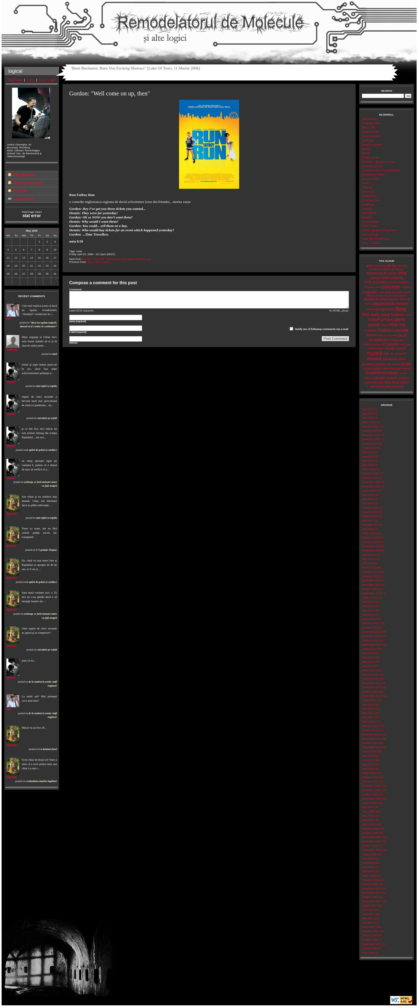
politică (396, 364)
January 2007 (370, 935)
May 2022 (367, 413)
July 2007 (367, 909)
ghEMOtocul (369, 118)
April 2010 (368, 768)
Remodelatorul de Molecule (209, 24)
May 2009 (367, 815)
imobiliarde (370, 330)
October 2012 (370, 640)
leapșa (394, 339)
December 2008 (371, 837)
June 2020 (368, 494)
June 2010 (368, 760)
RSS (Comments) (27, 183)
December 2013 (371, 580)
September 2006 (371, 943)
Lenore (366, 148)
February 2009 (370, 828)
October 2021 (370, 443)
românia (389, 372)
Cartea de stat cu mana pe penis (381, 170)
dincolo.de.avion (375, 299)
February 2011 (370, 725)
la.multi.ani (379, 339)
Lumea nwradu (370, 157)
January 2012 (370, 678)
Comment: (75, 289)
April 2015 (368, 529)
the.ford (392, 382)
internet (371, 335)
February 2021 (370, 473)
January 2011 (370, 730)
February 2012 (370, 674)
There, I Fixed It (371, 242)
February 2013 (370, 623)
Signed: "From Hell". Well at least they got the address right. (117, 258)
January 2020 (370, 511)
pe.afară (368, 364)
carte (385, 278)
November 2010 (371, 738)
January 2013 (370, 627)
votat (372, 386)
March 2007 (369, 926)
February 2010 (370, 777)
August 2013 (369, 597)
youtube (398, 386)
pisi (389, 364)
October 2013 (370, 588)
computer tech (372, 287)
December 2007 (371, 888)
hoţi (402, 325)
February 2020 (370, 507)
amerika (402, 265)
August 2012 (369, 648)
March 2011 (369, 721)
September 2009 (371, 798)
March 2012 (369, 670)
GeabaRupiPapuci (381, 319)
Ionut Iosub (368, 191)
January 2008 (370, 884)
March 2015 (369, 533)
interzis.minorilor (387, 335)
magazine (392, 344)
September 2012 (371, 644)
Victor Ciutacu (370, 225)
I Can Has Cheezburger (375, 238)
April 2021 (368, 464)
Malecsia (367, 187)
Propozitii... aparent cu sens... (379, 161)
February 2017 (370, 524)
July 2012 (367, 653)
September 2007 (371, 901)
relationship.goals (391, 368)
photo (380, 364)
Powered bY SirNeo (373, 174)
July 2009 (367, 807)
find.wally (370, 314)
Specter (11, 513)
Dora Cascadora (371, 135)
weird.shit (383, 386)
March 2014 (369, 567)
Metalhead (368, 204)
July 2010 (367, 755)
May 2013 (367, 610)
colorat (391, 281)
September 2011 (371, 695)
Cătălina (11, 349)
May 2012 (367, 661)
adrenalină (380, 265)
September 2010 (371, 747)
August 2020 (369, 490)
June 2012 (368, 657)
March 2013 (369, 618)
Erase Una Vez (370, 131)
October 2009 (370, 794)
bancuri (399, 269)
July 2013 (367, 601)
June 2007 (368, 914)
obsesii (374, 358)
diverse (394, 299)
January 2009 (370, 832)
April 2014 (368, 563)
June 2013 (368, 606)
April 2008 (368, 871)
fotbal (385, 315)
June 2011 (368, 708)
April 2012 (368, 665)
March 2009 (369, 824)
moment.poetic (376, 348)
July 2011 (367, 704)
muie (389, 348)
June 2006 (368, 952)
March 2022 (369, 422)
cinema (396, 277)
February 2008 (370, 879)
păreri (402, 358)
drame (368, 303)
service (391, 378)
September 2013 (371, 593)
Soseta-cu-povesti (372, 144)
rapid (376, 368)
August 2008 (369, 854)
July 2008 (367, 858)
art (392, 269)
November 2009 (371, 789)
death (399, 292)
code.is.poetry (375, 282)
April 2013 (368, 614)
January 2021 (370, 477)
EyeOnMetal (369, 212)
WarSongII (368, 140)
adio (369, 266)
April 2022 (368, 417)
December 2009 (371, 785)
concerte (390, 287)
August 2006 (369, 948)
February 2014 (370, 571)
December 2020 (371, 481)
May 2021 (367, 460)
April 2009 (368, 819)
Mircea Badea (370, 221)
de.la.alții (390, 292)
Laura (365, 183)
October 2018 (370, 516)
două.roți (405, 299)
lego (401, 339)
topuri (404, 382)
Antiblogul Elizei (371, 123)
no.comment (398, 353)
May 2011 (367, 712)
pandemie (389, 359)
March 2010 (369, 772)
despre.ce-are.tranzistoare (390, 295)
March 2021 (369, 469)
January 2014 (370, 576)
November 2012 (371, 635)
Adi (8, 318)
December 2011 (371, 683)
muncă (400, 348)
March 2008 (369, 875)
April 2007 (368, 922)
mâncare (405, 344)
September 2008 (371, 849)
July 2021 (367, 452)
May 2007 (367, 918)
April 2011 (368, 717)
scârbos (368, 377)
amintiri (373, 269)
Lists (30, 80)
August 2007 (369, 905)
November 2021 (371, 439)
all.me (392, 266)
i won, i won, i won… (99, 261)
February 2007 (370, 931)
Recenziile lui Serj (372, 165)
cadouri (375, 277)
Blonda (366, 153)
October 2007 (370, 896)
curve (381, 292)
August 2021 (369, 447)
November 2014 (371, 550)
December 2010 (371, 734)
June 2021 (368, 456)
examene (401, 304)
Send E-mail (23, 199)
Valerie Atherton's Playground (379, 230)
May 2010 (367, 764)
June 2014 (368, 554)
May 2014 (367, 558)
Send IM (20, 191)
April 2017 (368, 520)
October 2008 (370, 845)
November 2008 (371, 841)
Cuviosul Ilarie (370, 178)
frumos (397, 314)
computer (402, 282)
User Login (47, 80)
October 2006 (370, 939)
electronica (383, 303)
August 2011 (369, 700)
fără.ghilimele (385, 309)
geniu (400, 319)
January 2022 (370, 430)
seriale (379, 378)
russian (403, 373)
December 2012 (371, 631)
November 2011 (371, 687)
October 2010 (370, 742)
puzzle (367, 368)
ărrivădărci (384, 269)
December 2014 (371, 546)
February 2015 (370, 537)
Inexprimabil (369, 195)
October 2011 (370, 691)
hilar (393, 324)
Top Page (14, 80)
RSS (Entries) (24, 175)
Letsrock (367, 208)
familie (370, 309)
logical (10, 381)
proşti (406, 363)
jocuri (402, 335)
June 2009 (368, 811)
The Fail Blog (369, 234)
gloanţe (374, 325)
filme (400, 309)
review (406, 368)
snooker (403, 377)
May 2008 (367, 866)
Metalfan (367, 217)
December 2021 (371, 434)
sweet (367, 382)
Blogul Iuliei (368, 127)
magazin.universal (373, 344)
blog (402, 273)
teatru (374, 382)
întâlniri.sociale (393, 330)
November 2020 (371, 486)
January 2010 (370, 781)
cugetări (370, 292)
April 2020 (368, 503)
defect (406, 292)
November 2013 (371, 584)
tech (382, 382)
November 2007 (371, 892)
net (386, 353)
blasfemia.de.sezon (382, 273)
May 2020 (367, 499)
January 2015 (370, 541)
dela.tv (371, 295)
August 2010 (369, 751)
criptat (405, 286)
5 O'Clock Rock (371, 200)
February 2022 (370, 426)
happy (384, 324)
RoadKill (373, 373)
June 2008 (368, 862)
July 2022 (367, 409)
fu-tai (408, 314)
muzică (374, 353)
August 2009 (369, 802)
